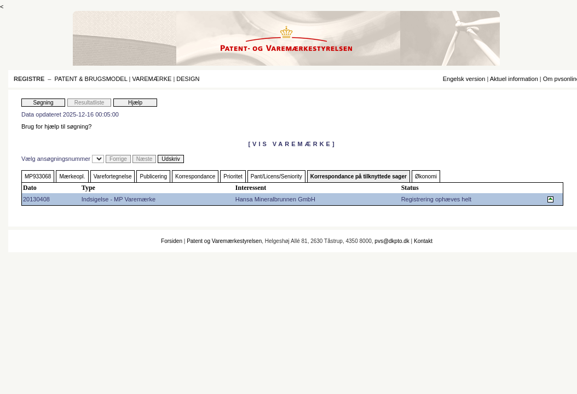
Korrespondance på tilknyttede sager (358, 176)
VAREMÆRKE (151, 79)
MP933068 (38, 176)
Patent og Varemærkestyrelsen (224, 241)
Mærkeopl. (72, 176)
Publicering (153, 176)
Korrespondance (195, 176)
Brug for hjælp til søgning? (56, 126)
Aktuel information (514, 79)
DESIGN (187, 79)
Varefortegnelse (113, 176)
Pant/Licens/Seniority (276, 176)
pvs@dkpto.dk (391, 241)
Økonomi (426, 176)
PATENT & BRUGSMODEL (91, 79)
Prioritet (232, 176)
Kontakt (423, 241)
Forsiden (171, 241)
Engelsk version (464, 79)
